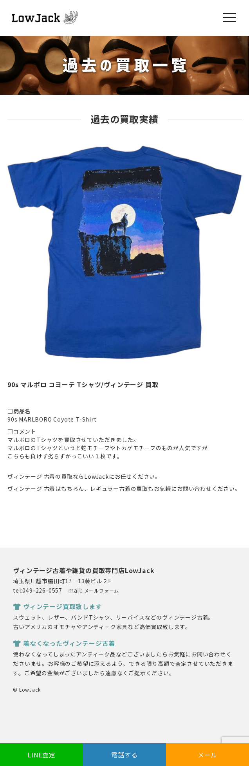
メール (207, 754)
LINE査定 (41, 754)
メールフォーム (101, 590)
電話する (124, 754)
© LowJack (26, 689)
